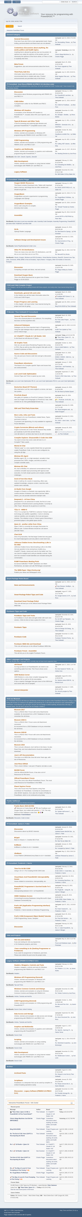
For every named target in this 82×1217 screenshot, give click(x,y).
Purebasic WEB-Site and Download (27, 644)
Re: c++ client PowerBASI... (63, 928)
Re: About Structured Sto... (63, 1017)
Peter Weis (58, 218)
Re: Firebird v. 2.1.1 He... (62, 968)
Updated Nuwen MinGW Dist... (64, 831)
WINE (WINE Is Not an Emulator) (26, 259)
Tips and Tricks (18, 985)
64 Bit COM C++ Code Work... (64, 871)
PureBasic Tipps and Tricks (24, 615)
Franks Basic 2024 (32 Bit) (24, 806)
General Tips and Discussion (25, 316)
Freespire (9, 262)
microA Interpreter (21, 690)
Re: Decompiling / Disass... (63, 42)
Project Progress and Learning (25, 302)
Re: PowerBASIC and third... (63, 95)
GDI (15, 157)
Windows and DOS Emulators (33, 257)
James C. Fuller (59, 833)
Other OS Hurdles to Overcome (61, 259)
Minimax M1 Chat (20, 466)
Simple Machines (18, 1210)
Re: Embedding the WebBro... (63, 164)
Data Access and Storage (23, 1014)
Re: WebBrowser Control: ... (63, 1056)
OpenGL (28, 157)
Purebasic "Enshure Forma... (63, 638)
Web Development (21, 161)
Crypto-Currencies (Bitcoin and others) (29, 427)
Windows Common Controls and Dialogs (29, 989)
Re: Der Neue (59, 391)
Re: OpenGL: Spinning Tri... (63, 1030)
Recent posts (14, 1107)
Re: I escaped (59, 848)
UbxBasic (18, 853)
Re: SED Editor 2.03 (61, 174)
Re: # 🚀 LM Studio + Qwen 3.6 (19, 1144)
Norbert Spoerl (69, 391)
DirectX (23, 157)
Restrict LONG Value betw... (63, 376)
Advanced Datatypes (22, 325)
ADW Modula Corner (22, 675)
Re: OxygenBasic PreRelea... (63, 197)
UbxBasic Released (61, 855)
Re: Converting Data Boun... (63, 880)
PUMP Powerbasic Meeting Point (26, 561)
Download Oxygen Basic (23, 275)
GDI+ (18, 157)
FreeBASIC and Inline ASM (23, 223)
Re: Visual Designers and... (63, 409)
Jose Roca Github (21, 764)
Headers (16, 973)
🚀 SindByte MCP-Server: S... (63, 296)
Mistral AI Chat (19, 446)
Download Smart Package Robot (26, 601)
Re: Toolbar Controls (61, 993)
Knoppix (21, 257)
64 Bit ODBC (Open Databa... (63, 899)
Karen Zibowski (59, 1086)
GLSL (16, 229)
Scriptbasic (18, 1080)
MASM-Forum (19, 770)
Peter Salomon (52, 1185)
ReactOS (60, 257)
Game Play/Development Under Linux (25, 246)
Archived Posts (20, 1073)
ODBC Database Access (23, 896)
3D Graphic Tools (20, 343)
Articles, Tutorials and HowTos (23, 996)
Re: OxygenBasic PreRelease (19, 1172)
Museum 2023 (19, 745)
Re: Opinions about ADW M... (63, 680)
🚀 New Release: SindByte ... (63, 586)
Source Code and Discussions (25, 354)
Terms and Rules (67, 1210)
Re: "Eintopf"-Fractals (61, 207)
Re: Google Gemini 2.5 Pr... (63, 596)
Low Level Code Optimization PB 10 (24, 381)
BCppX (17, 837)
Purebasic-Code (20, 637)
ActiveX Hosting (27, 1009)
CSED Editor (19, 101)
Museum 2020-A (20, 720)
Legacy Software (20, 172)
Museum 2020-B (20, 732)
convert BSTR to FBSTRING (63, 216)
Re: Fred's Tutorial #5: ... (62, 909)
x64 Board (18, 664)
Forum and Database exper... (63, 943)
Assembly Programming (60, 221)
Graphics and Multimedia (23, 149)
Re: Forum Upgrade (61, 66)
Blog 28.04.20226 (60, 306)
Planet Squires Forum (22, 786)
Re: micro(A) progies (61, 691)
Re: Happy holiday (60, 269)
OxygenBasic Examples (23, 203)
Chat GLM (18, 534)
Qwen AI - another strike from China (27, 524)
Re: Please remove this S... (63, 1084)
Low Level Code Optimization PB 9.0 (46, 381)
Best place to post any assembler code (25, 221)
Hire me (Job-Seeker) (22, 940)
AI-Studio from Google (22, 489)
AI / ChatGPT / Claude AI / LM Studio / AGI (30, 336)
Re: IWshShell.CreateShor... (63, 1043)
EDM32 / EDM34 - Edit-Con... (63, 357)
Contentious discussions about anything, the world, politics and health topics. (51, 1123)
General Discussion (21, 39)
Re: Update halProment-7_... (63, 811)
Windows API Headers (22, 110)
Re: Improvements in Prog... (63, 241)
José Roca (58, 127)
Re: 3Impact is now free (62, 1074)
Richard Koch (59, 682)
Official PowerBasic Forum (24, 778)
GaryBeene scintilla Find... (62, 134)
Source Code (18, 1009)
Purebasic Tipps (20, 627)
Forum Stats (14, 1182)
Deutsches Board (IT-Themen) (25, 387)
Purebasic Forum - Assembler (25, 651)
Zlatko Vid (72, 174)
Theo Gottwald (59, 97)
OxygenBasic (19, 194)
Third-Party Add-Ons (22, 72)
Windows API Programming (24, 131)
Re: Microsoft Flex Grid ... (62, 1004)
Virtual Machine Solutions (50, 257)
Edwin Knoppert (59, 411)
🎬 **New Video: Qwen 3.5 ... (63, 337)
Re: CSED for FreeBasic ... (63, 105)
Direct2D (34, 157)
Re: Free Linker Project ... (62, 319)
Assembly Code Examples (44, 221)
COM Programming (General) (25, 1001)
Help (61, 1210)
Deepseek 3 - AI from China (24, 499)
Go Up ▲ (75, 1210)
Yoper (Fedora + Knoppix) (44, 259)
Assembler (18, 215)
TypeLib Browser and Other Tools (27, 121)
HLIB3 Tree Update (60, 329)
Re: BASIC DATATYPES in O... (64, 187)
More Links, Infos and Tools (24, 415)
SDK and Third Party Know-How (26, 408)
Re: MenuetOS (59, 254)
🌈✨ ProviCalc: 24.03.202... (63, 399)
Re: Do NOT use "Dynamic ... (63, 619)
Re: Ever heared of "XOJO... (63, 669)
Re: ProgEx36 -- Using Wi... (63, 890)
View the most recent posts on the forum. (22, 1189)
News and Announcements (24, 585)
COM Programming (21, 140)
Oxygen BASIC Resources (24, 183)
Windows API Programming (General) (28, 977)
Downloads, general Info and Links (27, 293)
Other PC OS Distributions (24, 250)
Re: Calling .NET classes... (63, 143)
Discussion (18, 92)
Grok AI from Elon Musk (23, 479)
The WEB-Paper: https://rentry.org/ (27, 570)
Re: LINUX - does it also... (62, 420)
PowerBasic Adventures (23, 363)
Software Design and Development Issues (30, 240)
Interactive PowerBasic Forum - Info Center (23, 1103)
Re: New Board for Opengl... (63, 231)
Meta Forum (18, 64)
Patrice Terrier (59, 1032)
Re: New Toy (59, 841)
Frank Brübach (26, 814)
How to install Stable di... (62, 347)
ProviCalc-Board (20, 395)
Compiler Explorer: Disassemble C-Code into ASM (33, 438)
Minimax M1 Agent (21, 456)
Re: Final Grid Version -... (62, 918)
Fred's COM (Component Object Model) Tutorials (32, 916)
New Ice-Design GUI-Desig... (63, 628)
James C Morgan (60, 892)
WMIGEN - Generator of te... (63, 124)
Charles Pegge (59, 56)
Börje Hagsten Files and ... (62, 76)
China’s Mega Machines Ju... (63, 54)
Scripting (17, 1039)
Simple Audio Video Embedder (12, 1212)
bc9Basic (17, 845)
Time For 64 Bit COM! (22, 868)
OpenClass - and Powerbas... (63, 366)
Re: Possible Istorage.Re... (63, 1093)
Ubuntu (16, 257)
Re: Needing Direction (61, 153)
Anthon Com (58, 671)
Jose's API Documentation (24, 755)
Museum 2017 (19, 710)
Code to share (25, 818)
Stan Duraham (40, 1151)
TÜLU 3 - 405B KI (20, 510)
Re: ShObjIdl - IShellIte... (62, 114)
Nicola (67, 254)
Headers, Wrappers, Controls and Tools (29, 965)
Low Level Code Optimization (25, 374)
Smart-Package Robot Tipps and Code (28, 594)
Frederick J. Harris (60, 873)
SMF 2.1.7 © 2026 (9, 1210)
